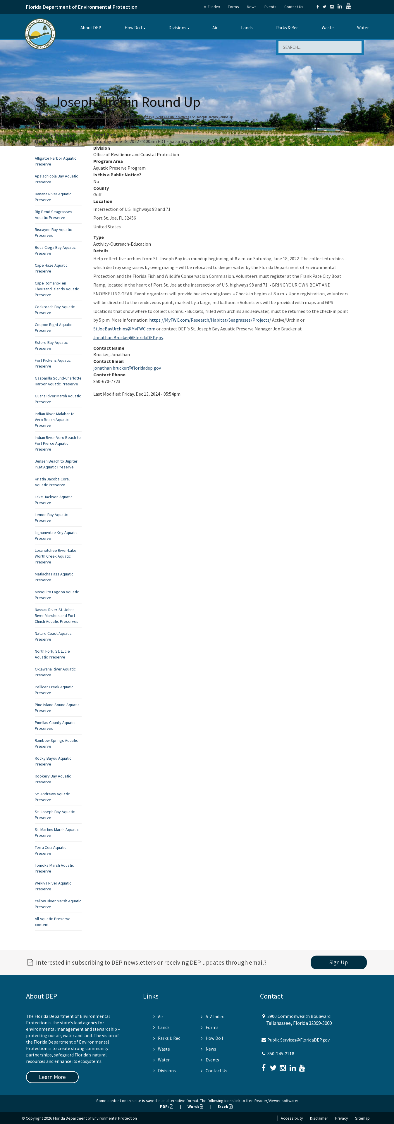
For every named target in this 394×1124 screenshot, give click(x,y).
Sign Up (338, 962)
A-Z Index (212, 6)
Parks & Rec (287, 27)
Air (215, 27)
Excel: (225, 1106)
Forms (233, 6)
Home (40, 117)
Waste (328, 27)
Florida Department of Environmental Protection (81, 7)
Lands (247, 27)
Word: (195, 1106)
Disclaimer (319, 1118)
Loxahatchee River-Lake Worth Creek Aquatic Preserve (55, 556)
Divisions (177, 27)
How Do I (133, 27)
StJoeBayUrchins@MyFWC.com (124, 329)
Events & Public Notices (172, 117)
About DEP (90, 27)
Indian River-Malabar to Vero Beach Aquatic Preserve (55, 419)
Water (363, 27)
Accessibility (292, 1118)
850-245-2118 (280, 1053)
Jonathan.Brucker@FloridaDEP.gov (128, 337)
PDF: (166, 1106)
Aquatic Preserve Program (132, 117)
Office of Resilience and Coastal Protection (79, 117)
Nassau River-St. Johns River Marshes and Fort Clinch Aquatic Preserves (56, 615)
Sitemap (362, 1118)
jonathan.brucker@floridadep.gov (127, 368)
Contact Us (293, 6)
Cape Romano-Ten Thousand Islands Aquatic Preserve (57, 288)
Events (270, 6)
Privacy (341, 1118)
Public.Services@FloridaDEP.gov (298, 1040)
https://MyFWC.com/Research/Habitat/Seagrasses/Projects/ (210, 320)
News (252, 6)
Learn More (52, 1076)
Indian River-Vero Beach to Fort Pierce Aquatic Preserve (58, 443)
